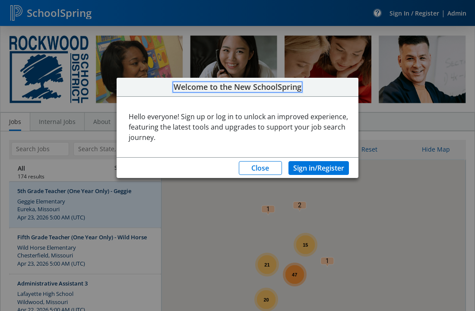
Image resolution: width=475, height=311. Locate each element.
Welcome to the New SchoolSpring (237, 87)
